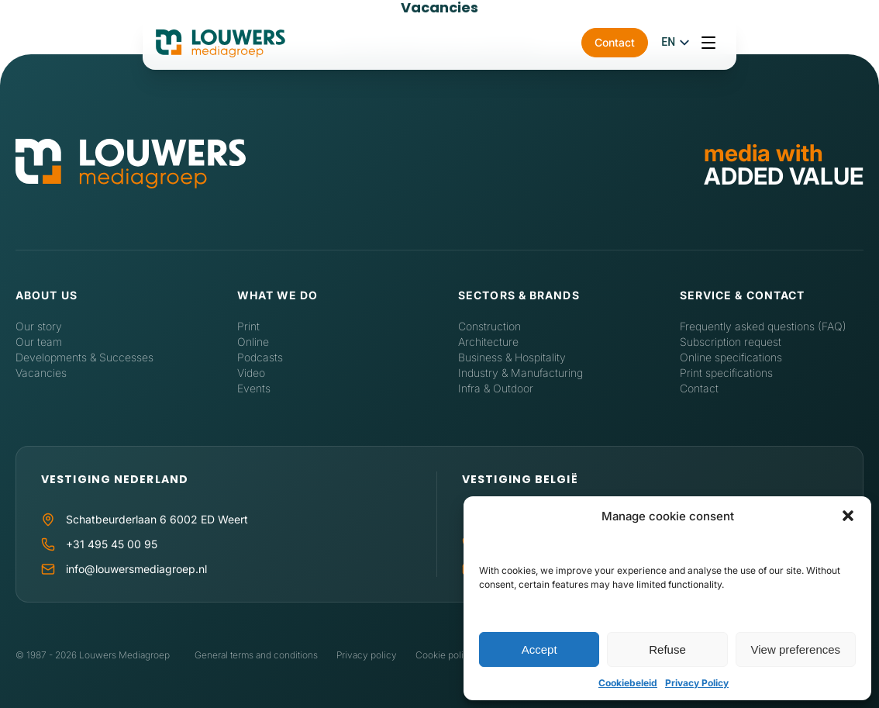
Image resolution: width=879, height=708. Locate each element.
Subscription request (730, 341)
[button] (848, 515)
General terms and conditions (256, 655)
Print (248, 326)
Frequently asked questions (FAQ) (763, 326)
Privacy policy (366, 655)
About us (47, 295)
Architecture (488, 341)
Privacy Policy (697, 683)
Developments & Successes (84, 357)
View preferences (796, 649)
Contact (731, 45)
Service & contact (742, 295)
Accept (539, 649)
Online (253, 341)
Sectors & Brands (519, 295)
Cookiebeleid (627, 683)
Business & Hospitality (512, 357)
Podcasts (260, 357)
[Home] (131, 164)
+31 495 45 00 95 (111, 544)
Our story (39, 326)
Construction (489, 326)
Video (251, 372)
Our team (39, 341)
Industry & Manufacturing (520, 372)
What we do (278, 295)
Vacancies (41, 372)
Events (254, 388)
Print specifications (726, 372)
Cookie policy (444, 655)
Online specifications (731, 357)
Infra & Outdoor (495, 388)
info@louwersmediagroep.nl (136, 568)
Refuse (667, 649)
